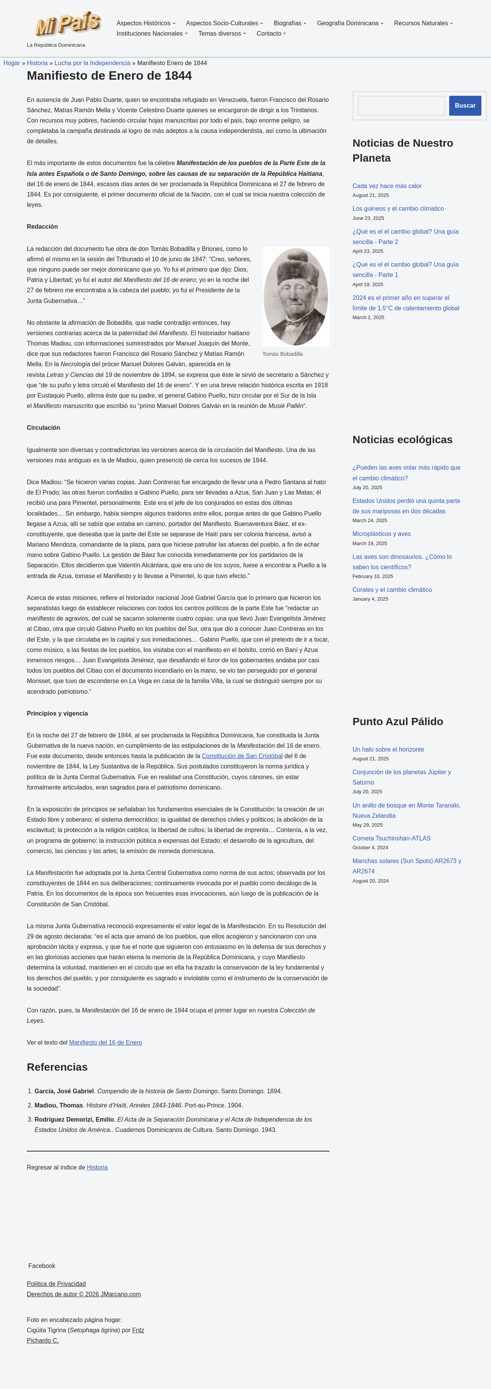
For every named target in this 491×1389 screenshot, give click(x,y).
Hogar (10, 63)
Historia (37, 63)
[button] (174, 23)
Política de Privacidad (56, 1284)
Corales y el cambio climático (392, 589)
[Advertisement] (391, 375)
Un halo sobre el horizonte (388, 749)
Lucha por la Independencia (92, 63)
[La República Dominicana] (65, 28)
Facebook (41, 1266)
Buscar (465, 105)
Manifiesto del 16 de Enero (105, 1042)
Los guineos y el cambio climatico (398, 208)
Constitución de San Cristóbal (242, 756)
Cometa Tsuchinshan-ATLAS (392, 838)
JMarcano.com (121, 1294)
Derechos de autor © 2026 (64, 1294)
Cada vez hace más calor (387, 186)
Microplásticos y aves (382, 534)
